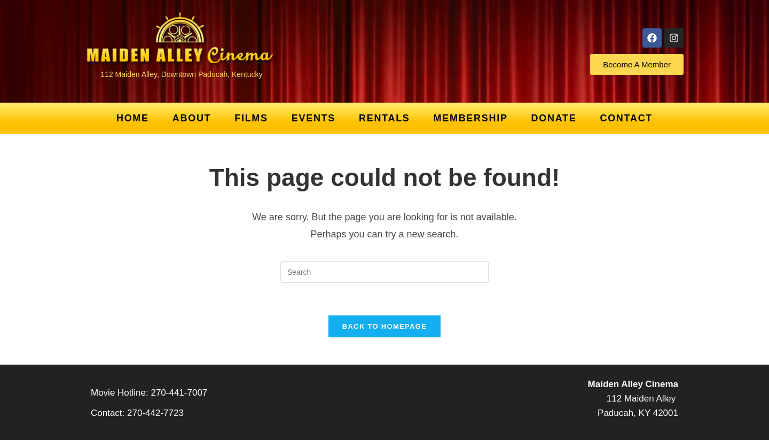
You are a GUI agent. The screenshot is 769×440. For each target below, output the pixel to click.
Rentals (384, 118)
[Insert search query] (384, 272)
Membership (471, 118)
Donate (554, 118)
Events (313, 118)
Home (132, 118)
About (191, 118)
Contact (626, 118)
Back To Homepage (384, 326)
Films (251, 118)
